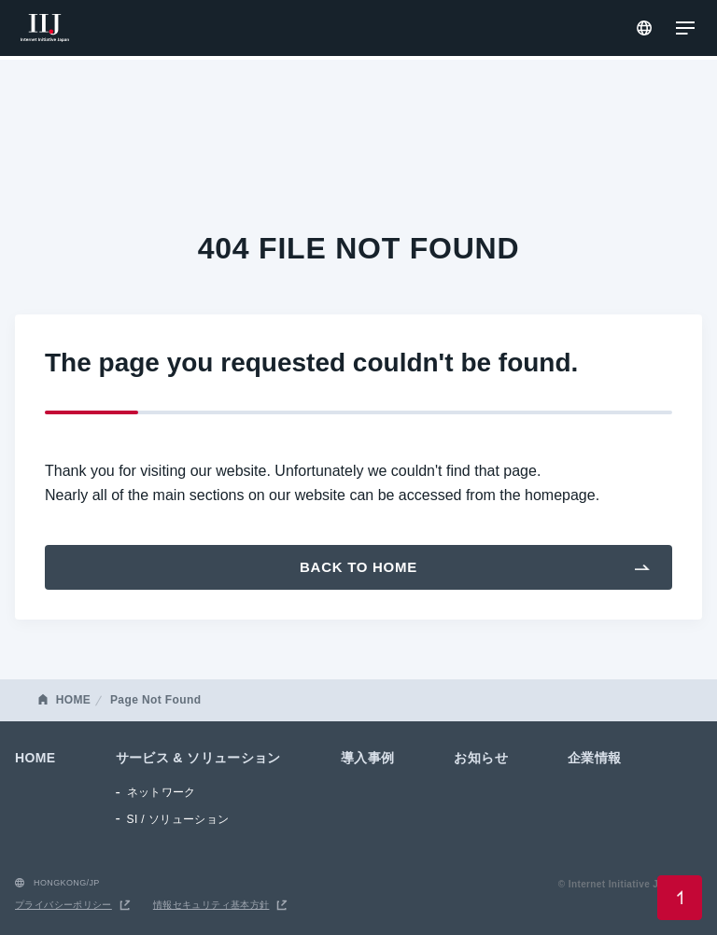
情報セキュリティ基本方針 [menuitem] (211, 905)
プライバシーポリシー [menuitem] (63, 905)
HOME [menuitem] (35, 757)
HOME (73, 699)
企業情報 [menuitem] (595, 757)
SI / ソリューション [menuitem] (178, 819)
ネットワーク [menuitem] (161, 792)
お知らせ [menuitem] (481, 757)
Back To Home (358, 567)
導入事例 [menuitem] (368, 757)
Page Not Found (155, 699)
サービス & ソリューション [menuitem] (198, 757)
